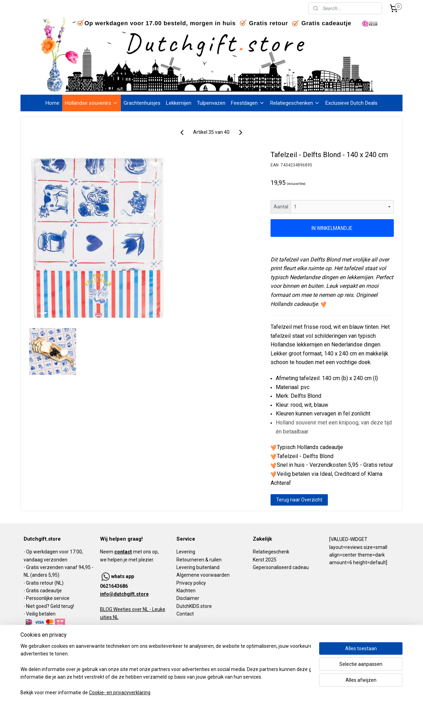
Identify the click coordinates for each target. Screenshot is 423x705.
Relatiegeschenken (295, 103)
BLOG (106, 609)
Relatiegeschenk (271, 551)
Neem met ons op (129, 551)
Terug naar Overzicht (299, 499)
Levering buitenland (197, 567)
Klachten (186, 590)
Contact (185, 614)
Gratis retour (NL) (45, 583)
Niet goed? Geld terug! (50, 606)
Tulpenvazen (211, 103)
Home (52, 103)
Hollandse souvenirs (91, 103)
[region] (165, 670)
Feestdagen (248, 103)
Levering (185, 551)
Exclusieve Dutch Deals (351, 103)
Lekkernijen (178, 103)
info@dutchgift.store (124, 594)
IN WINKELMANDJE (332, 228)
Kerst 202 (263, 559)
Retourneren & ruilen (199, 559)
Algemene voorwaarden (203, 575)
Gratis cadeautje (44, 590)
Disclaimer (187, 598)
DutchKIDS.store (194, 606)
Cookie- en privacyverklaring (119, 693)
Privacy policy (191, 583)
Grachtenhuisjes (142, 103)
